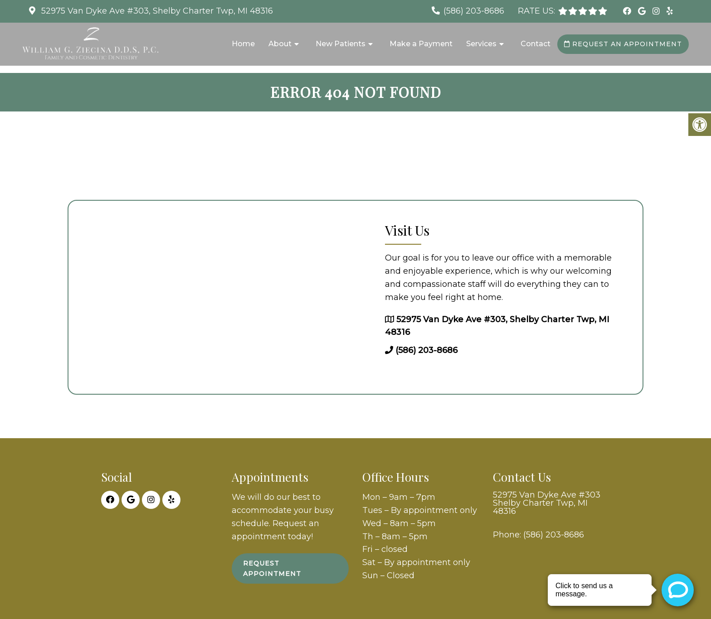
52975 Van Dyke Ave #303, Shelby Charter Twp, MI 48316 (156, 11)
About (280, 43)
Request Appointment (272, 568)
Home (243, 43)
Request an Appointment (623, 44)
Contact (535, 43)
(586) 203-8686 (473, 11)
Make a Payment (421, 43)
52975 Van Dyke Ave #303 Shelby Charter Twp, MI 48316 (546, 503)
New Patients (340, 43)
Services (481, 43)
